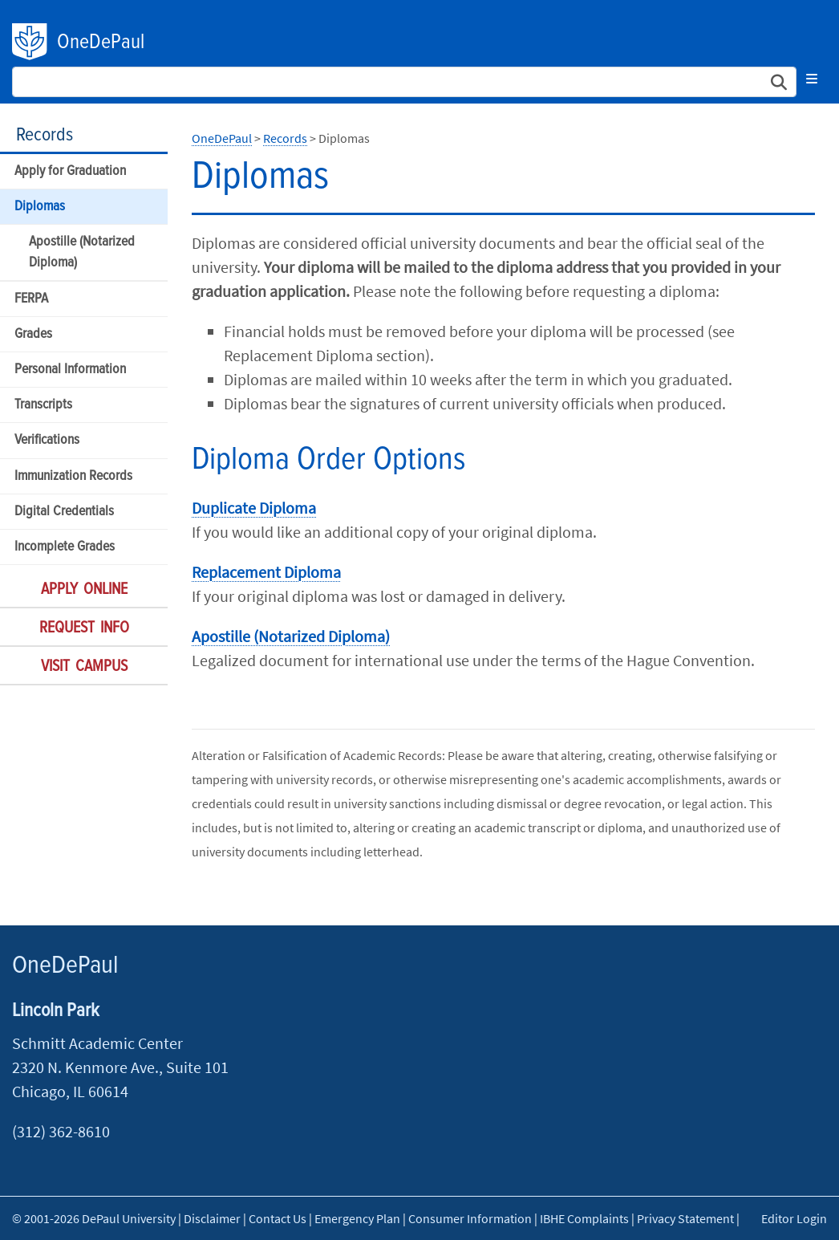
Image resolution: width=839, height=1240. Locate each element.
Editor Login (794, 1218)
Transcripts (43, 405)
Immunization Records (73, 476)
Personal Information (70, 369)
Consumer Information (470, 1218)
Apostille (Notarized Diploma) (82, 252)
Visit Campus (84, 667)
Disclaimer (212, 1218)
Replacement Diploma (266, 572)
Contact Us (277, 1218)
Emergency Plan (357, 1218)
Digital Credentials (64, 511)
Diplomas (39, 206)
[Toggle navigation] (811, 78)
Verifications (46, 440)
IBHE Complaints (584, 1218)
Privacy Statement (685, 1218)
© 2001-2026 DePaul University (94, 1218)
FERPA (31, 299)
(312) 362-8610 (61, 1131)
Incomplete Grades (64, 547)
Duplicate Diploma (254, 508)
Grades (33, 334)
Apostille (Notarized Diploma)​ (291, 636)
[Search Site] (404, 82)
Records (44, 135)
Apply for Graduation (70, 171)
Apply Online (84, 589)
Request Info (84, 628)
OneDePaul (100, 42)
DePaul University (30, 41)
